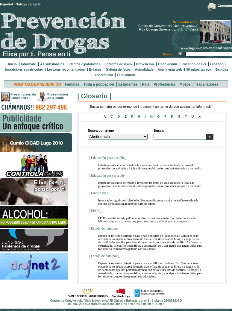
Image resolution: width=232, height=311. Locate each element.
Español (6, 4)
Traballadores (206, 84)
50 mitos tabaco (198, 69)
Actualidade (144, 69)
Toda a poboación (99, 84)
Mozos (185, 84)
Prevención (145, 64)
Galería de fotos (118, 69)
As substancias (52, 64)
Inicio (12, 64)
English (36, 4)
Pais (145, 84)
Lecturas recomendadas (66, 69)
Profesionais (164, 84)
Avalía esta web (170, 69)
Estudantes (128, 84)
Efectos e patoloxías (84, 64)
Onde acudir (167, 64)
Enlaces (95, 69)
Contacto (225, 5)
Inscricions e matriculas (24, 69)
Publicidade (126, 75)
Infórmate (28, 64)
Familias (72, 84)
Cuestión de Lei (193, 64)
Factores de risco (118, 64)
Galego (21, 4)
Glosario (217, 64)
